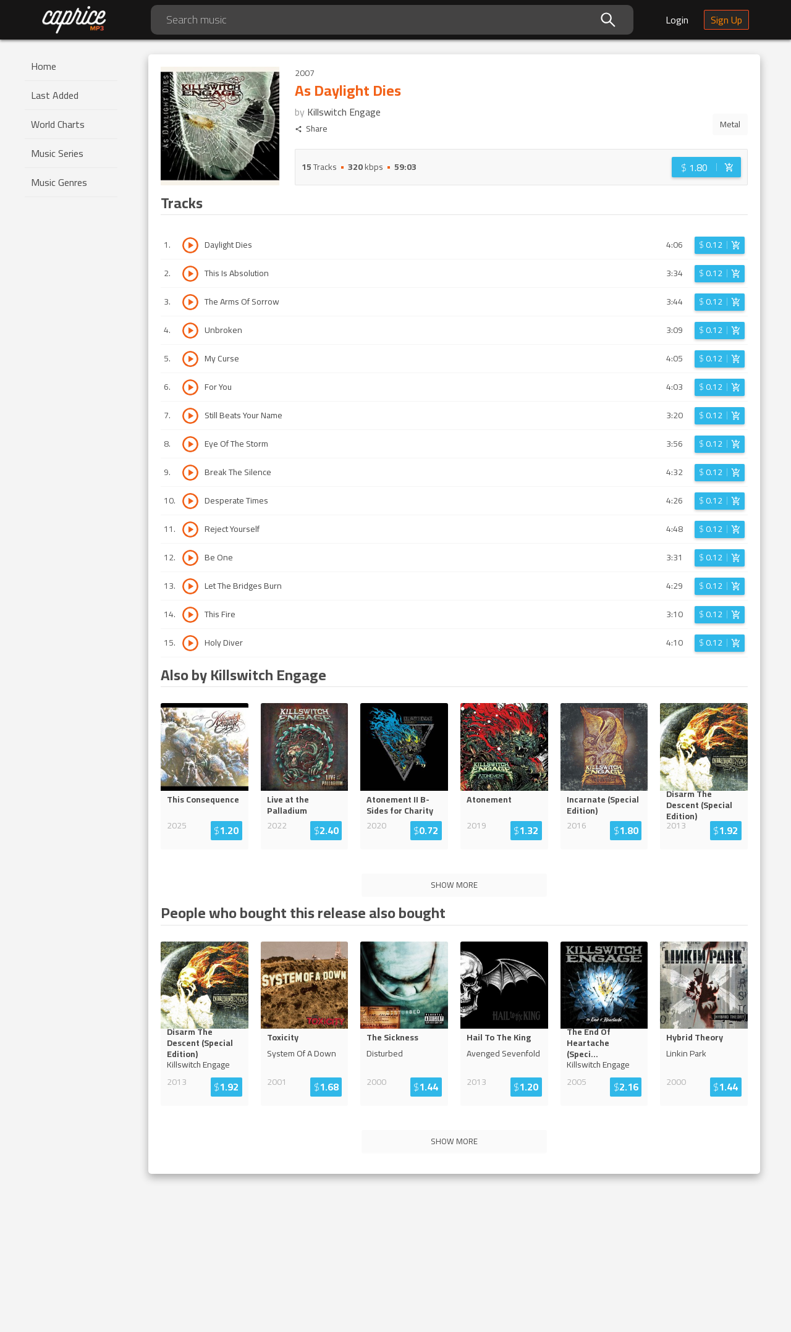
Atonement (489, 799)
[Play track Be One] (190, 558)
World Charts (58, 124)
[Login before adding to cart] (706, 167)
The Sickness (392, 1037)
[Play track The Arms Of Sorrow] (190, 302)
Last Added (54, 95)
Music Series (57, 153)
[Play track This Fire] (190, 614)
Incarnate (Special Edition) (603, 805)
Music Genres (59, 182)
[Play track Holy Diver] (190, 643)
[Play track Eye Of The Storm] (190, 444)
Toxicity (282, 1037)
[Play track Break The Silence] (190, 472)
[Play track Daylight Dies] (190, 245)
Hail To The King (499, 1037)
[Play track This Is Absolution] (190, 273)
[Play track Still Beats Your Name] (190, 415)
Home (43, 66)
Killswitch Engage (344, 112)
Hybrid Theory (694, 1037)
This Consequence (203, 799)
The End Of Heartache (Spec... (603, 1043)
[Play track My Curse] (190, 359)
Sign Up (726, 20)
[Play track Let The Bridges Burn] (190, 586)
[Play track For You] (190, 387)
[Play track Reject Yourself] (190, 529)
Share (311, 128)
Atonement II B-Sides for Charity (399, 805)
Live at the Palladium (288, 805)
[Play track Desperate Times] (190, 501)
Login (677, 20)
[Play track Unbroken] (190, 330)
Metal (730, 124)
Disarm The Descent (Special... (703, 805)
